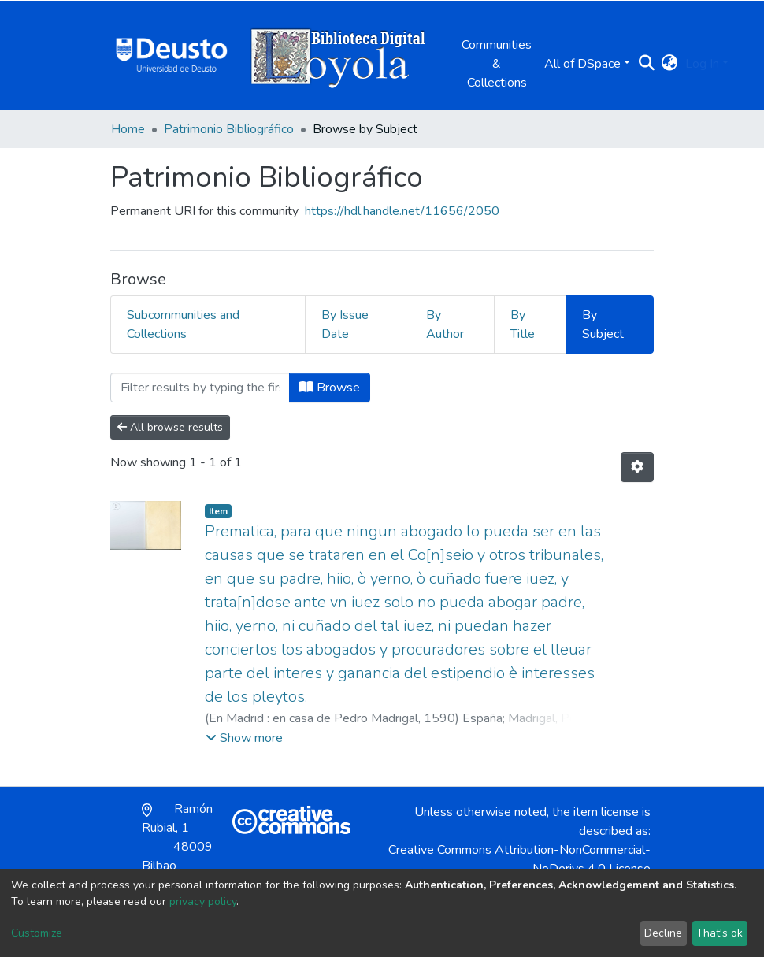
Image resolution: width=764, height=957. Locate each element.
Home (128, 129)
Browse (329, 387)
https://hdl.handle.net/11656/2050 (402, 211)
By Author (445, 324)
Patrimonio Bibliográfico (229, 129)
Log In (702, 63)
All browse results (170, 427)
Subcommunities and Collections (183, 324)
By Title (522, 324)
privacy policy (202, 901)
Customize (36, 932)
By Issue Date (345, 324)
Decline (663, 932)
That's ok (719, 932)
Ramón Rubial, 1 (177, 837)
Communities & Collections (497, 63)
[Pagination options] (637, 467)
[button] (669, 63)
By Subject (603, 324)
